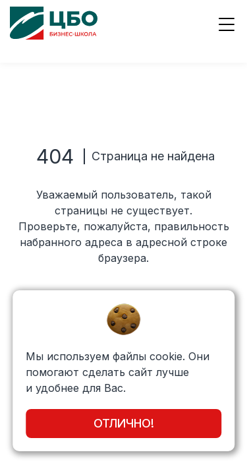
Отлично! (124, 423)
